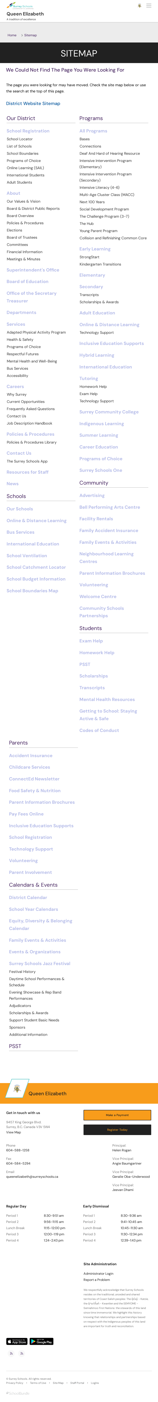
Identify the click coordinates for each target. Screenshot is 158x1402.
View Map (13, 1132)
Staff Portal (77, 1383)
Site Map (58, 1383)
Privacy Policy (14, 1383)
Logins (95, 1383)
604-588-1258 (17, 1150)
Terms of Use (38, 1383)
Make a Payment (117, 1115)
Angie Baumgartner (127, 1163)
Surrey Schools (18, 1379)
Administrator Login (98, 1274)
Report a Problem (97, 1280)
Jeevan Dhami (123, 1190)
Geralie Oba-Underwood (131, 1177)
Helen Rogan (121, 1150)
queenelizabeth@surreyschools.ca (32, 1177)
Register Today (117, 1130)
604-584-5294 (18, 1163)
